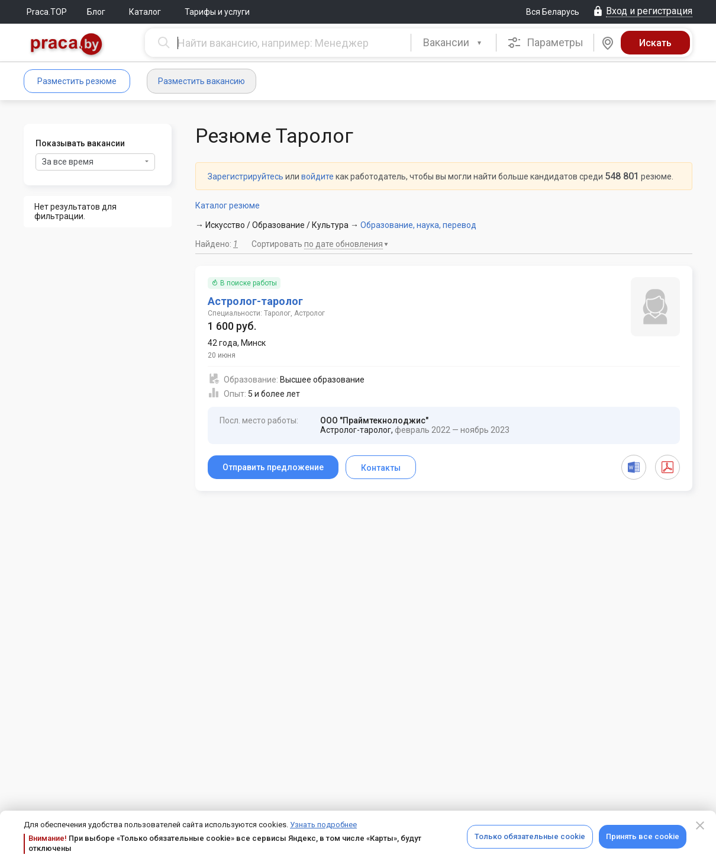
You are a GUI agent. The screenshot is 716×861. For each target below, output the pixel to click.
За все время (95, 161)
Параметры (545, 43)
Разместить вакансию (201, 81)
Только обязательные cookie (530, 836)
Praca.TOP (47, 12)
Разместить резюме (77, 81)
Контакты (381, 468)
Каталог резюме (227, 205)
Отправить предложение (273, 467)
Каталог (145, 12)
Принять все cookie (642, 836)
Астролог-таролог (255, 301)
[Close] (700, 825)
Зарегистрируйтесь (245, 176)
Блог (96, 12)
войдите (317, 176)
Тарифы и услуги (217, 12)
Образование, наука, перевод (418, 225)
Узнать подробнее (323, 824)
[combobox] (453, 43)
